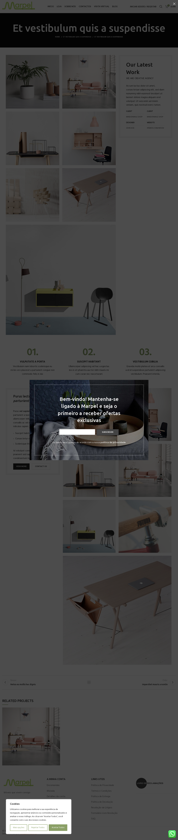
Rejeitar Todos (37, 827)
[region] (38, 816)
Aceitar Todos (58, 827)
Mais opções (18, 827)
